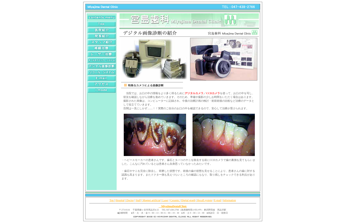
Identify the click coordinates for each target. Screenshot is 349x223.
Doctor (130, 200)
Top (112, 200)
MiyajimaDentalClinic (172, 206)
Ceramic (175, 200)
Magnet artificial (151, 200)
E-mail (217, 200)
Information (229, 200)
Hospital (120, 200)
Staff (138, 200)
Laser (165, 200)
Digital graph (188, 200)
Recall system (204, 200)
